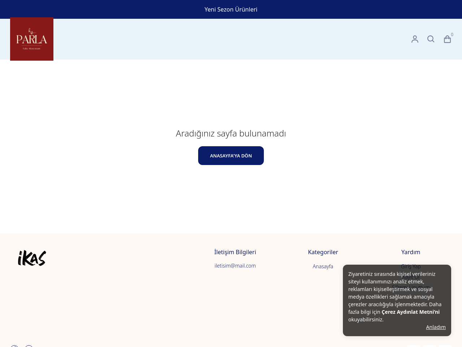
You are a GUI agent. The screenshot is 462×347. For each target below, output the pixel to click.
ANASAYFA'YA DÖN (231, 155)
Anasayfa (323, 266)
